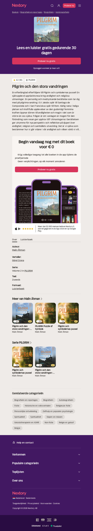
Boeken (15, 12)
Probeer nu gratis (46, 61)
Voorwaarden (46, 503)
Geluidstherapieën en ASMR (26, 422)
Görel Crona (18, 260)
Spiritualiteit (19, 417)
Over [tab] (14, 239)
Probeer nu (69, 5)
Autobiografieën (62, 12)
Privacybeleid (33, 503)
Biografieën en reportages (31, 12)
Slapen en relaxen (55, 417)
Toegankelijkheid (19, 503)
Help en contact (23, 442)
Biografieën (48, 12)
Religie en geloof (66, 422)
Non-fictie (49, 422)
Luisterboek (18, 288)
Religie (17, 428)
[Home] (30, 5)
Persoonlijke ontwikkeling (25, 411)
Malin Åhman (18, 250)
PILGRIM (28, 270)
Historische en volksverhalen (38, 405)
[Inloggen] (58, 5)
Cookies (56, 503)
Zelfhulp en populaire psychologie (58, 411)
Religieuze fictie (63, 405)
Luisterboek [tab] (27, 239)
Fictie (16, 405)
